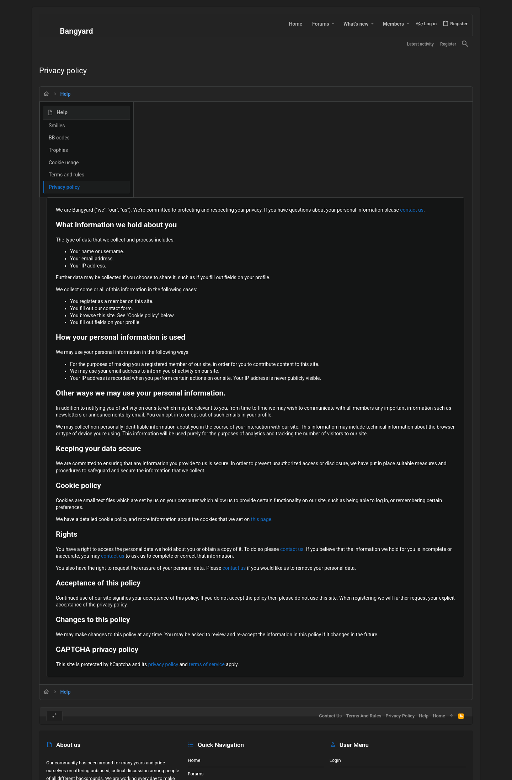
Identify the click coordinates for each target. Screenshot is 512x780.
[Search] (465, 44)
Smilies (57, 125)
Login (335, 714)
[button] (333, 24)
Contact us (199, 741)
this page (355, 452)
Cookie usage (64, 162)
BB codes (59, 137)
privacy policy (257, 604)
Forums (195, 727)
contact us (204, 128)
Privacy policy (64, 187)
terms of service (301, 604)
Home (194, 714)
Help (423, 669)
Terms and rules (66, 174)
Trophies (58, 150)
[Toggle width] (54, 669)
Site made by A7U (64, 776)
